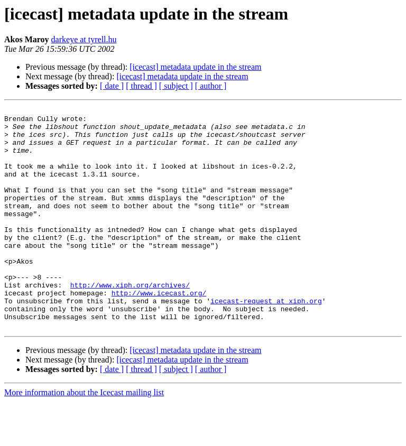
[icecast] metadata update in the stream (195, 66)
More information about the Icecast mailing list (84, 436)
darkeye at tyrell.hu (84, 39)
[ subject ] (176, 85)
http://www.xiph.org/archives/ (130, 321)
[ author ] (211, 85)
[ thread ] (141, 85)
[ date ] (112, 85)
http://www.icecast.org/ (159, 331)
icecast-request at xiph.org (266, 340)
